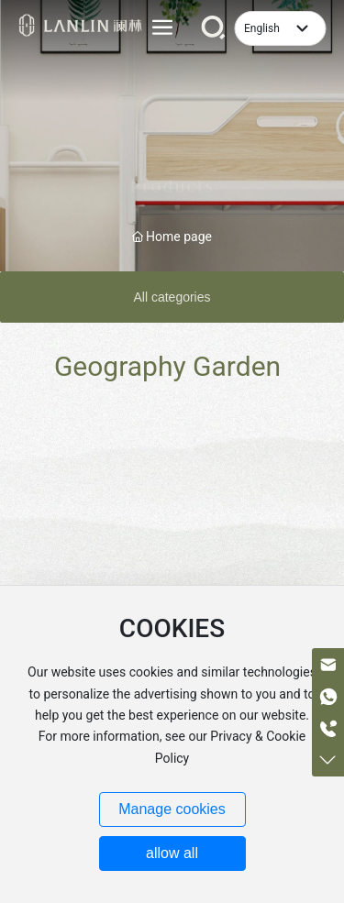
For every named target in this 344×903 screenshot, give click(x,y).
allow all (172, 853)
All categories (171, 297)
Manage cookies (172, 809)
